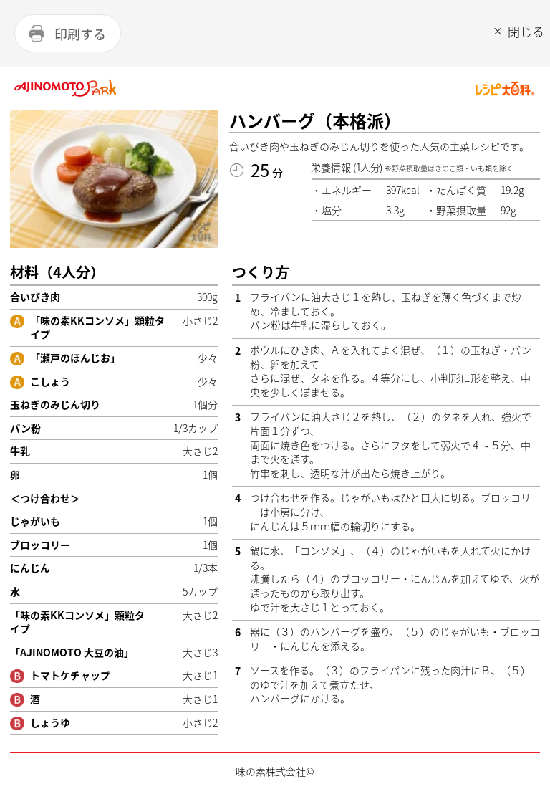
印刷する (80, 34)
